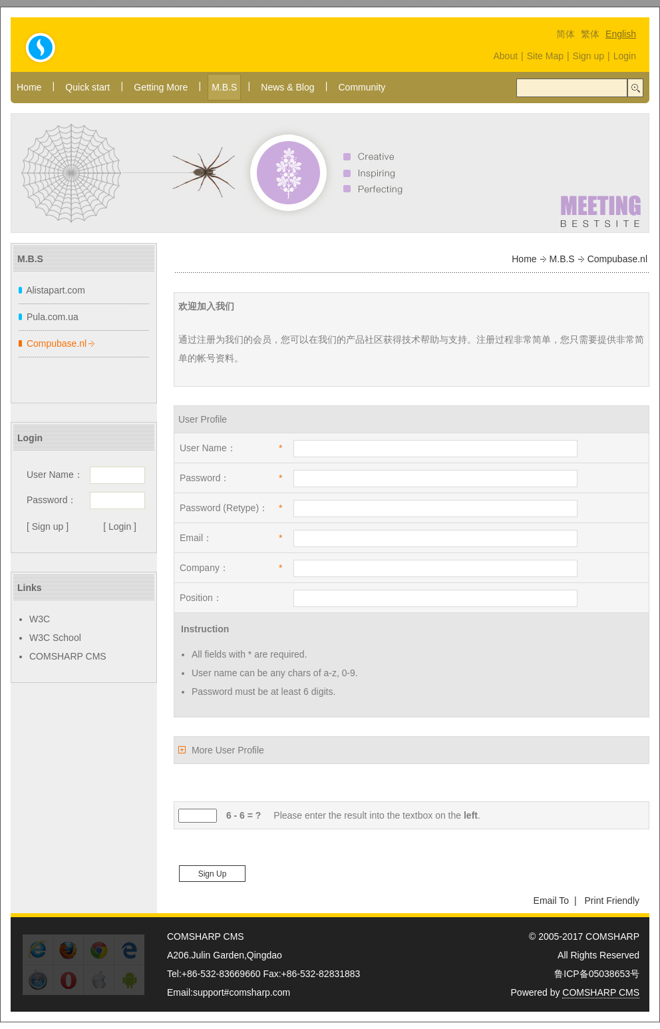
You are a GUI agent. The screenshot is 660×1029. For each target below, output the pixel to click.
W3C (39, 619)
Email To (551, 900)
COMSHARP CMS (67, 656)
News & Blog (287, 87)
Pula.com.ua (53, 316)
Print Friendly (612, 900)
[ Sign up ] (48, 526)
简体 (565, 34)
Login (624, 56)
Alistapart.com (55, 290)
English (620, 34)
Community (361, 87)
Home (29, 87)
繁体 (590, 34)
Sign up (588, 56)
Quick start (87, 87)
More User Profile (228, 750)
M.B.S (224, 87)
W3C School (55, 637)
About (505, 56)
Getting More (161, 87)
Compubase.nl (56, 343)
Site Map (545, 56)
